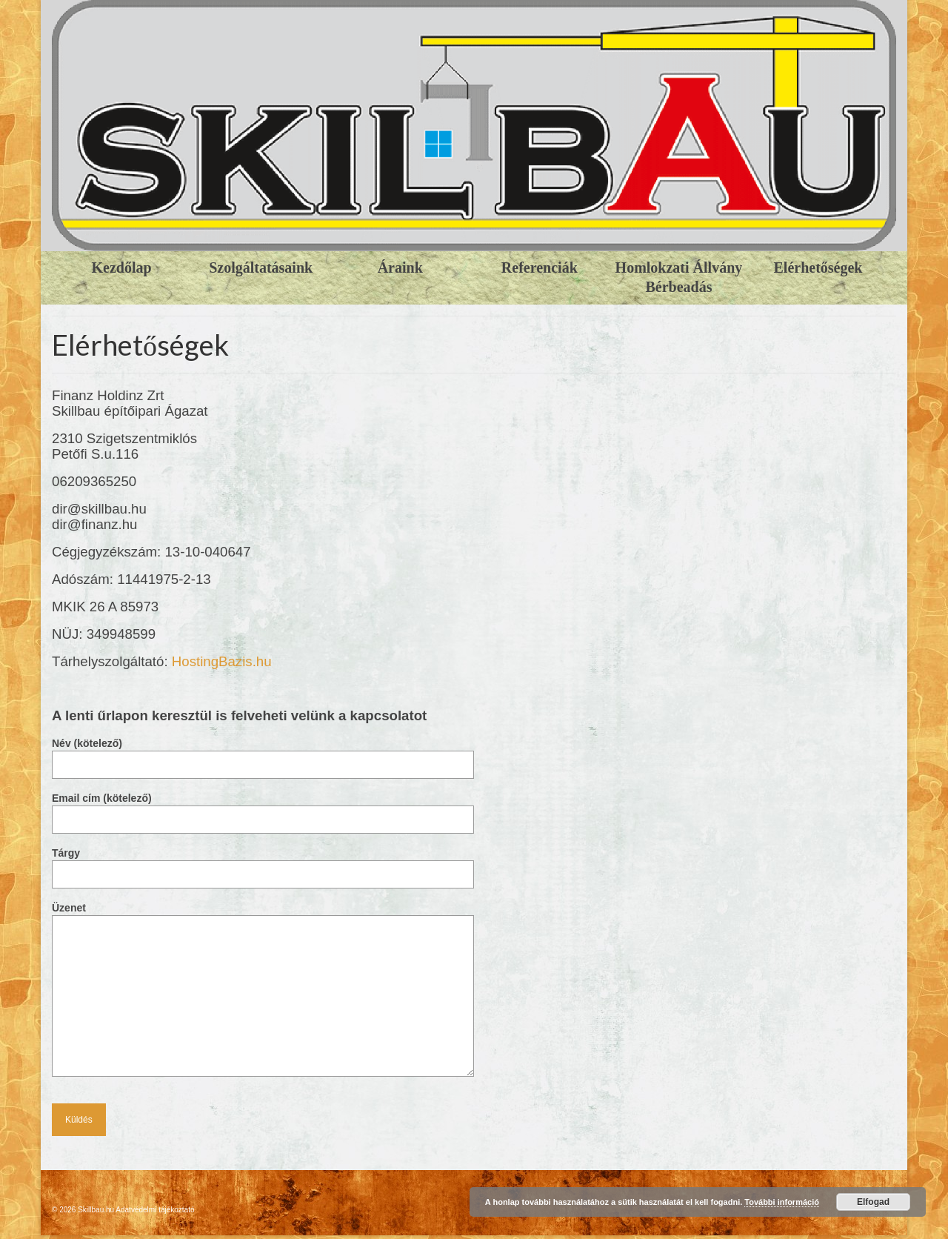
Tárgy (263, 863)
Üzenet (263, 915)
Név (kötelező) (263, 754)
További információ (781, 1202)
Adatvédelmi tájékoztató (155, 1210)
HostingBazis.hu (222, 661)
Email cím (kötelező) (263, 809)
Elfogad (873, 1202)
